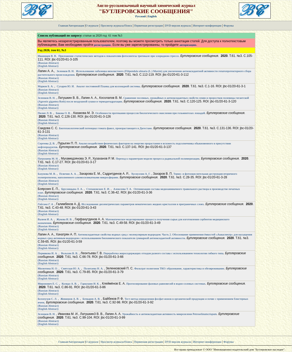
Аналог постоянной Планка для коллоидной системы (108, 86)
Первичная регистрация (148, 25)
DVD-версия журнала (178, 25)
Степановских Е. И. (98, 188)
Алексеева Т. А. (122, 188)
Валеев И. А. (45, 219)
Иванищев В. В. (47, 55)
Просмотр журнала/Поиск (116, 25)
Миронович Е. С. (48, 283)
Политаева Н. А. (93, 268)
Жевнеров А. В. (70, 298)
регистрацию (102, 44)
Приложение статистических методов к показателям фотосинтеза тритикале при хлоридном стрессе (119, 55)
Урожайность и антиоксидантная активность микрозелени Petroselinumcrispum (169, 313)
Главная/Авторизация (71, 25)
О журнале (92, 25)
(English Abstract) (48, 65)
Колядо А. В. (69, 283)
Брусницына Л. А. (72, 188)
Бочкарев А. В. (91, 298)
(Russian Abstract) (48, 62)
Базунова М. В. (47, 173)
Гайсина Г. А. (45, 204)
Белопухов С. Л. (47, 298)
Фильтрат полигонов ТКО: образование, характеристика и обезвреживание (179, 268)
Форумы (229, 25)
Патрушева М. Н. (48, 158)
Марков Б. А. (45, 86)
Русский (140, 16)
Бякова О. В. (63, 113)
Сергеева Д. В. (46, 143)
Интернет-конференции (207, 25)
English (152, 16)
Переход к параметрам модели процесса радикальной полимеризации (157, 158)
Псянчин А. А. (68, 173)
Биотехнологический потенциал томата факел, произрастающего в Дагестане (105, 128)
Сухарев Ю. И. (65, 86)
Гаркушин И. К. (90, 283)
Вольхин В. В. (69, 253)
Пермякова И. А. (48, 253)
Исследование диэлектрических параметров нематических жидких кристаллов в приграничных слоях (143, 204)
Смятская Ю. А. (70, 268)
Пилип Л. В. (45, 113)
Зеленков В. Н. (65, 71)
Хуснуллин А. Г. (140, 173)
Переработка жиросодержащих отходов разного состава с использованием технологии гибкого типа (163, 253)
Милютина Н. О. (48, 268)
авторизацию (188, 44)
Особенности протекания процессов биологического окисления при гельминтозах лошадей (150, 113)
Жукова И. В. (64, 219)
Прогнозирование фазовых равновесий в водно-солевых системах (165, 283)
